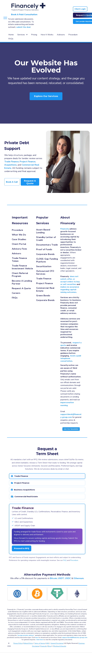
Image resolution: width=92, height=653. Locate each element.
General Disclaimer (57, 643)
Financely (43, 646)
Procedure (74, 560)
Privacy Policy (18, 643)
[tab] (47, 476)
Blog (49, 646)
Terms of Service (39, 643)
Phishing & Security (59, 646)
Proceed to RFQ (21, 548)
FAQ (64, 560)
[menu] (5, 18)
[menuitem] (11, 35)
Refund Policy (28, 643)
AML (47, 643)
